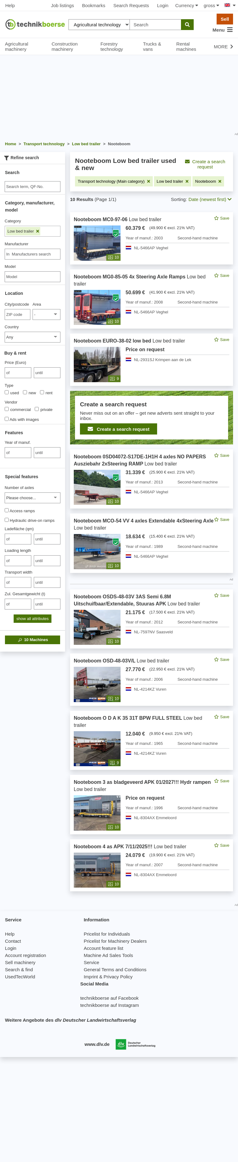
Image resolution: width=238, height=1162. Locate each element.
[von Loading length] (18, 560)
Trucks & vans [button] (152, 46)
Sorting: (179, 199)
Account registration (25, 955)
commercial (18, 409)
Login (163, 5)
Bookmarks (93, 5)
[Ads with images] (7, 419)
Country (12, 327)
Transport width (18, 572)
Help (10, 5)
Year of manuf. (18, 442)
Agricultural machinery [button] (16, 46)
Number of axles (19, 487)
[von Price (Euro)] (18, 372)
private (43, 409)
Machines (32, 639)
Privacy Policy (118, 976)
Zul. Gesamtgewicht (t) (25, 594)
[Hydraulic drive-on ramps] (7, 520)
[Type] (7, 392)
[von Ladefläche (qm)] (18, 539)
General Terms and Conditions (115, 969)
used (12, 392)
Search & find (19, 969)
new (29, 392)
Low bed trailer (23, 231)
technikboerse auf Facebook (109, 998)
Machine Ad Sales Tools (108, 955)
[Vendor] (7, 409)
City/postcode (17, 304)
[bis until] (47, 372)
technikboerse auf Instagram (109, 1005)
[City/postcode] (17, 314)
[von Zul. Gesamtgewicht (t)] (18, 604)
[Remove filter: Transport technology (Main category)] (114, 181)
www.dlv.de (97, 1044)
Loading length (18, 550)
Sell (225, 19)
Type (9, 385)
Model (10, 266)
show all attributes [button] (32, 618)
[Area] (46, 314)
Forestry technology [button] (111, 46)
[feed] (151, 551)
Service (91, 962)
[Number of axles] (32, 497)
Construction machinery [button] (64, 46)
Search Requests (131, 5)
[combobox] (32, 254)
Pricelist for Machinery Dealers (115, 941)
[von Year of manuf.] (18, 452)
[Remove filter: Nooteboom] (208, 181)
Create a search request (205, 164)
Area (37, 304)
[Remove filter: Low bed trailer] (172, 181)
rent (46, 392)
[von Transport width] (18, 582)
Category (13, 221)
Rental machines (186, 46)
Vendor (11, 402)
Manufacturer (17, 244)
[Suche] (32, 186)
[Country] (32, 337)
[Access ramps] (7, 510)
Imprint (91, 976)
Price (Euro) (15, 362)
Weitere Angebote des (70, 1020)
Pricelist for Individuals (107, 934)
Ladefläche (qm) (19, 528)
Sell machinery (20, 962)
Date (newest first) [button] (209, 199)
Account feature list (103, 948)
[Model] (32, 276)
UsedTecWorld (20, 976)
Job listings (62, 5)
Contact (13, 941)
